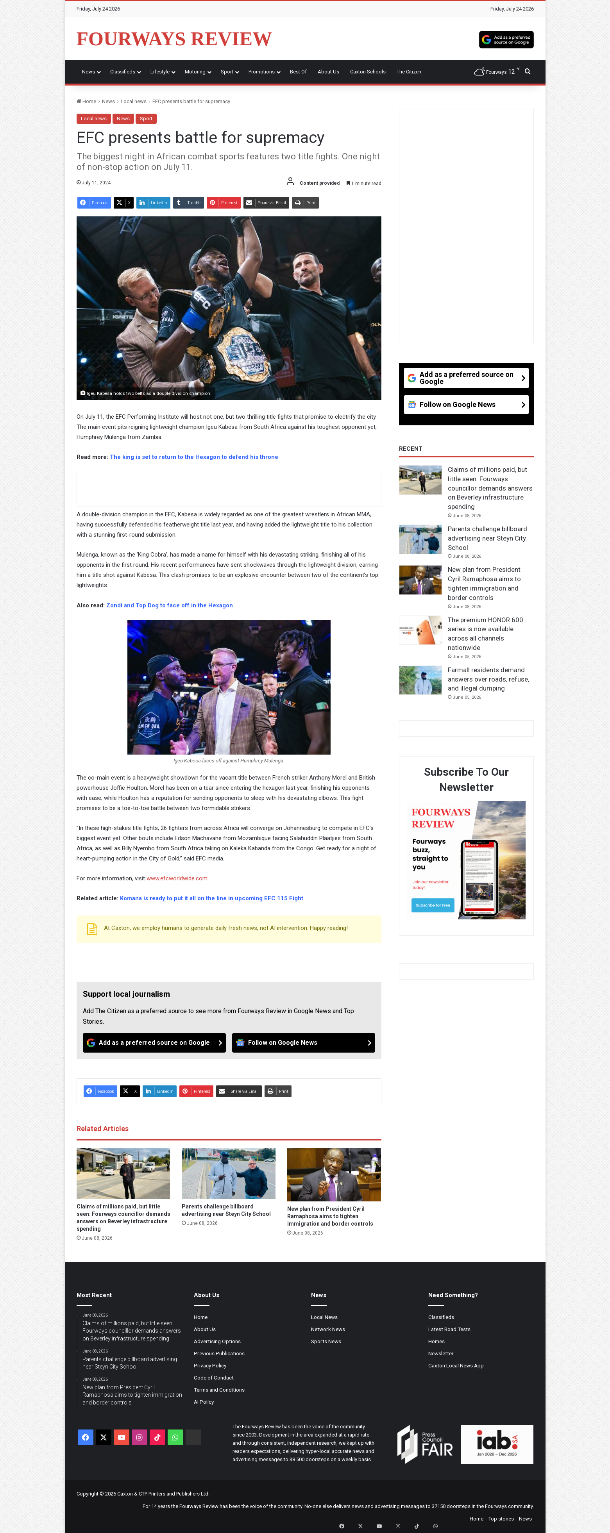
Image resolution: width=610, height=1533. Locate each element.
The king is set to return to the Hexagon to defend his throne (194, 456)
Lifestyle (160, 72)
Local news (134, 101)
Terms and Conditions (219, 1390)
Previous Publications (219, 1353)
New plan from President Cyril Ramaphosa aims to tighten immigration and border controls (330, 1216)
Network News (328, 1329)
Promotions (262, 72)
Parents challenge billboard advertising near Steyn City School (487, 538)
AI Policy (204, 1402)
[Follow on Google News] (303, 1043)
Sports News (326, 1341)
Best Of (298, 72)
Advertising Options (217, 1341)
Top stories (501, 1519)
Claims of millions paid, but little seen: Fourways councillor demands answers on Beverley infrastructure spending (490, 488)
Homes (436, 1341)
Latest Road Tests (449, 1329)
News (88, 72)
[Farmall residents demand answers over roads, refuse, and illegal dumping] (420, 680)
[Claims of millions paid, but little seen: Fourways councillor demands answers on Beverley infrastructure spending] (123, 1173)
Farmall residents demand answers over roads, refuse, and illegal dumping (488, 679)
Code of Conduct (214, 1377)
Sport (227, 72)
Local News (324, 1317)
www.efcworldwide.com (177, 878)
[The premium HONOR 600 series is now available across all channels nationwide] (420, 630)
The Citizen (409, 72)
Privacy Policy (210, 1365)
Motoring (195, 72)
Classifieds (122, 72)
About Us (328, 72)
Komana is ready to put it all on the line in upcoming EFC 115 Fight (211, 898)
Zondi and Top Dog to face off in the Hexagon (169, 605)
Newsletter (441, 1353)
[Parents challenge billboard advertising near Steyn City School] (228, 1173)
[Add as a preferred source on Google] (506, 38)
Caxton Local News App (456, 1365)
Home (86, 101)
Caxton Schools (368, 72)
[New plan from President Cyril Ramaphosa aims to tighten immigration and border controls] (334, 1174)
